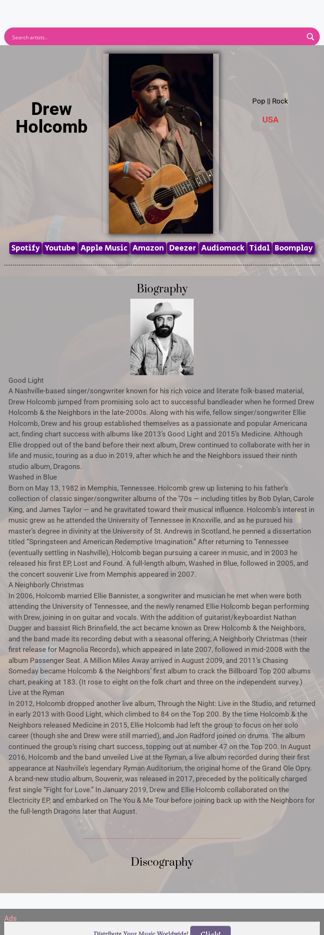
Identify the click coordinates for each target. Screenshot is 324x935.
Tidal (259, 248)
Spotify (25, 248)
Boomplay (294, 248)
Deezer (182, 248)
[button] (162, 8)
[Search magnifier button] (310, 37)
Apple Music (104, 248)
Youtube (60, 248)
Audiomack (222, 248)
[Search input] (156, 36)
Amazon (148, 248)
